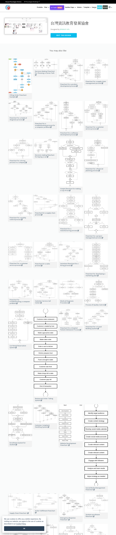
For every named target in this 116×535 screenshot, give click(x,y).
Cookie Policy (21, 524)
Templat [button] (87, 7)
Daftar (99, 7)
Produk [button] (40, 7)
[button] (46, 7)
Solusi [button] (79, 7)
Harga (94, 7)
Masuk (105, 7)
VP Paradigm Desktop (32, 2)
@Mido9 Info (65, 29)
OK (24, 528)
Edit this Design (63, 35)
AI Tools (56, 8)
